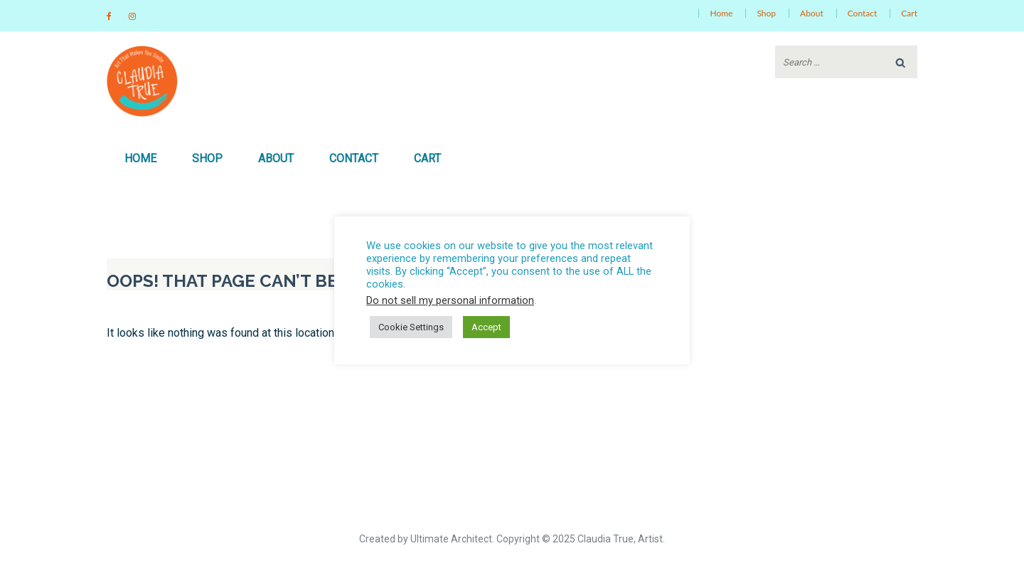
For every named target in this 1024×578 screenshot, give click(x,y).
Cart (909, 13)
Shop (766, 13)
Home (721, 13)
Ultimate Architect (451, 539)
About (811, 13)
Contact (863, 13)
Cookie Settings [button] (411, 327)
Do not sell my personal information (450, 300)
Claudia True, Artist (620, 539)
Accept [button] (486, 327)
